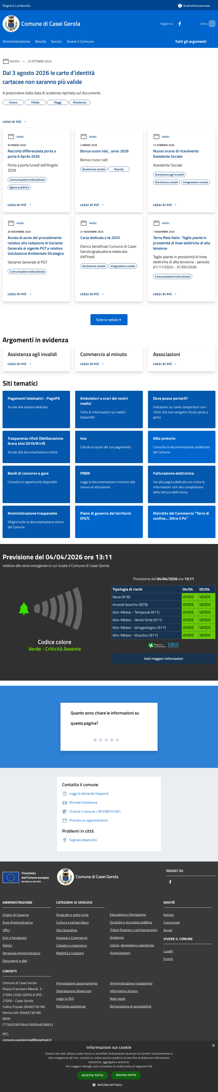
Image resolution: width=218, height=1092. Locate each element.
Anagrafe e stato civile (72, 914)
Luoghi (168, 951)
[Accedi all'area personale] (193, 6)
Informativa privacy (124, 990)
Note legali (117, 998)
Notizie (169, 914)
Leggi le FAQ (65, 998)
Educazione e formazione (128, 914)
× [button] (213, 1045)
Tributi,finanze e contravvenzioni (133, 929)
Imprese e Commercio (71, 937)
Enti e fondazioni (15, 937)
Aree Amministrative (18, 922)
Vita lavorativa (66, 930)
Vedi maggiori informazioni (163, 658)
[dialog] (109, 1066)
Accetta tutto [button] (92, 1075)
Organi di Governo (16, 914)
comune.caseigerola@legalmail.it (27, 1039)
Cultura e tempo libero (72, 922)
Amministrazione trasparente (131, 983)
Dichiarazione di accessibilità (130, 1006)
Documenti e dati (15, 960)
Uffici (6, 930)
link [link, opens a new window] (150, 1066)
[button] (109, 1085)
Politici (7, 945)
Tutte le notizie (109, 319)
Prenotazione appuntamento (77, 983)
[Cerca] (210, 24)
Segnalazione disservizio (73, 990)
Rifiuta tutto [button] (126, 1075)
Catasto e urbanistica (71, 945)
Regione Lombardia (16, 5)
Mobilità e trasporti (70, 953)
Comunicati (172, 922)
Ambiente (117, 937)
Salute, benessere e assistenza (132, 945)
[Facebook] (172, 23)
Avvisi (15, 61)
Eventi (168, 958)
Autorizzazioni (120, 952)
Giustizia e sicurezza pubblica (131, 922)
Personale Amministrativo (21, 953)
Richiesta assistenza (71, 1006)
